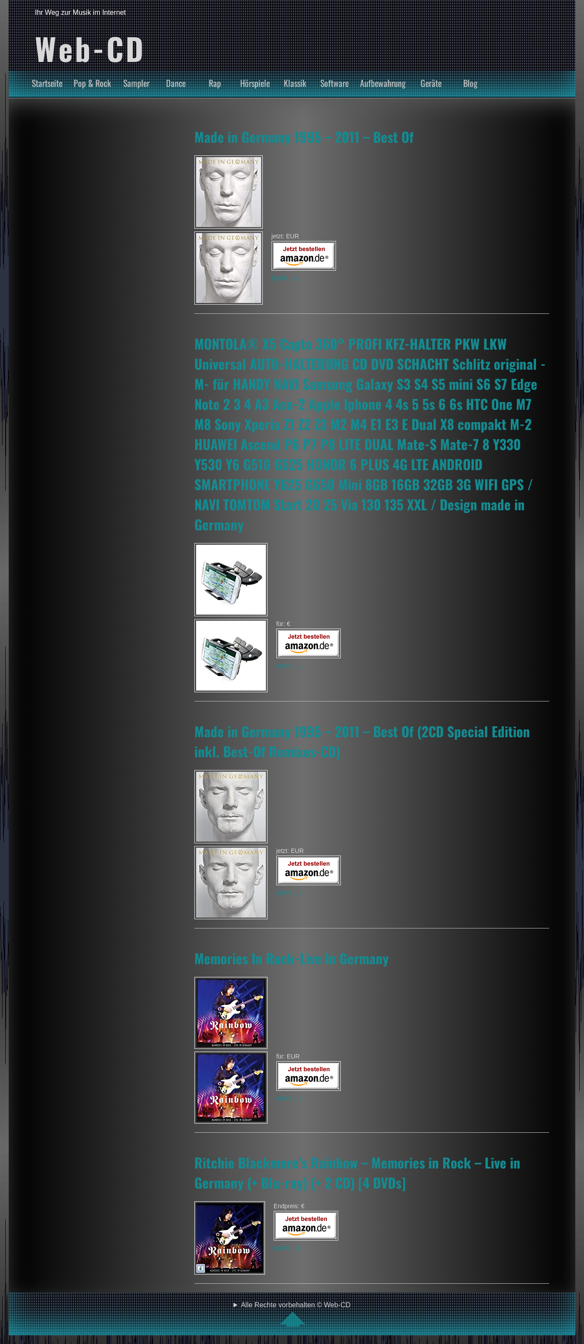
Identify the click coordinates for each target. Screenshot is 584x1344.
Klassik (295, 82)
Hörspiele (255, 82)
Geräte (431, 82)
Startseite (47, 82)
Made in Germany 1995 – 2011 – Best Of (304, 137)
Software (334, 82)
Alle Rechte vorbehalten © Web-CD (296, 1314)
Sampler (136, 82)
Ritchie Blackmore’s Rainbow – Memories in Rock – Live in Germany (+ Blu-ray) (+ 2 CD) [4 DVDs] (357, 1172)
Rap (215, 82)
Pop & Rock (92, 82)
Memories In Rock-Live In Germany (291, 958)
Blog (470, 82)
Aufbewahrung (383, 82)
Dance (176, 82)
